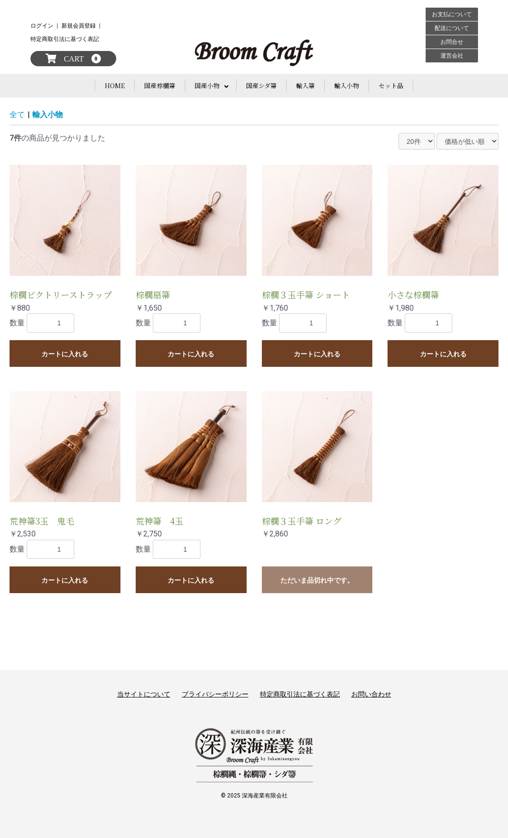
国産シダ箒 (261, 85)
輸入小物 (346, 85)
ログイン (41, 25)
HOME (115, 85)
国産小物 (207, 85)
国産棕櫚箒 (159, 85)
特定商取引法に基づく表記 (64, 39)
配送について (452, 28)
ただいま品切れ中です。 (317, 580)
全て (17, 114)
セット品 (391, 85)
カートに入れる (64, 354)
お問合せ (451, 42)
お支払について (452, 14)
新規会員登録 (78, 25)
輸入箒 (305, 85)
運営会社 (451, 55)
